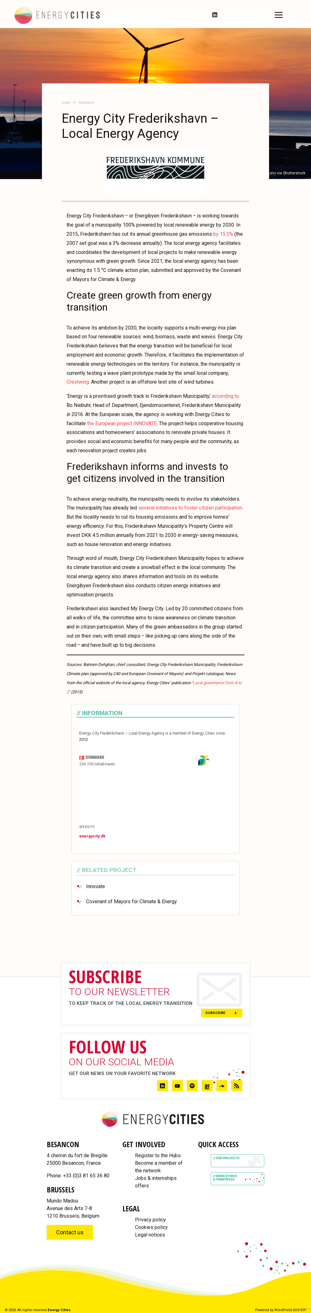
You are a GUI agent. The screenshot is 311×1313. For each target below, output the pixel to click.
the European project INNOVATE (122, 423)
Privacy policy (150, 1220)
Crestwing (78, 382)
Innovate (95, 886)
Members (86, 102)
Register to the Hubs (158, 1155)
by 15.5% (223, 234)
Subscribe (215, 1013)
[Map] (155, 796)
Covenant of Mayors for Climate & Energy (131, 901)
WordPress (283, 1310)
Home (66, 102)
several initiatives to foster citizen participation (190, 508)
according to (225, 396)
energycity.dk (92, 836)
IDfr (303, 1310)
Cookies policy (151, 1227)
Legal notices (150, 1235)
